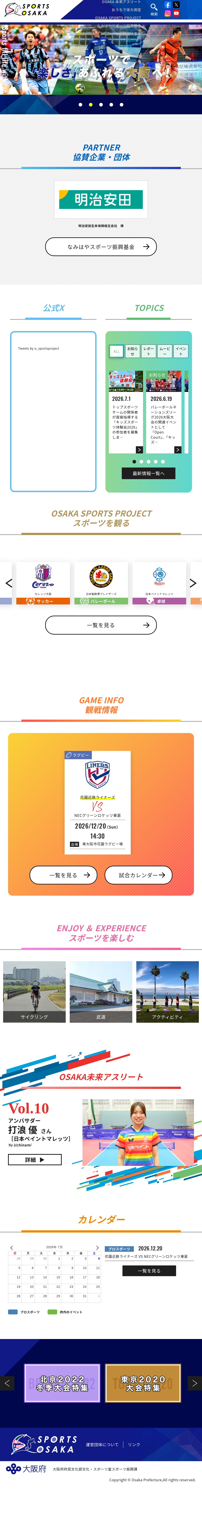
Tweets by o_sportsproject (38, 348)
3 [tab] (101, 104)
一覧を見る (101, 663)
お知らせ (132, 351)
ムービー (164, 351)
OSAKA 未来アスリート (122, 3)
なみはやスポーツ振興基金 (120, 27)
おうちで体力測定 (127, 11)
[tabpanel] (101, 60)
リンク (134, 1482)
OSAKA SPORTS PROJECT (119, 19)
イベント (180, 351)
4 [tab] (111, 104)
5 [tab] (121, 104)
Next (195, 602)
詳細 (30, 1197)
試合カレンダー (138, 913)
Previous (7, 602)
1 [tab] (80, 104)
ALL (117, 351)
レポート (148, 351)
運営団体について (102, 1482)
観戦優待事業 (131, 35)
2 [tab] (91, 104)
